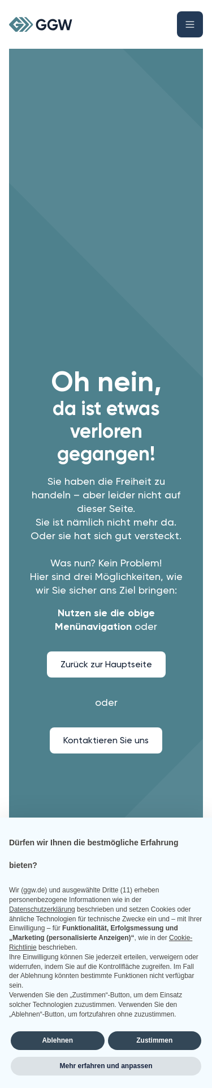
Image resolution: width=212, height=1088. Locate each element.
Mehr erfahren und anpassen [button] (105, 1066)
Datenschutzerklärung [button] (42, 909)
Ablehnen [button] (57, 1040)
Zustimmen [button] (154, 1040)
